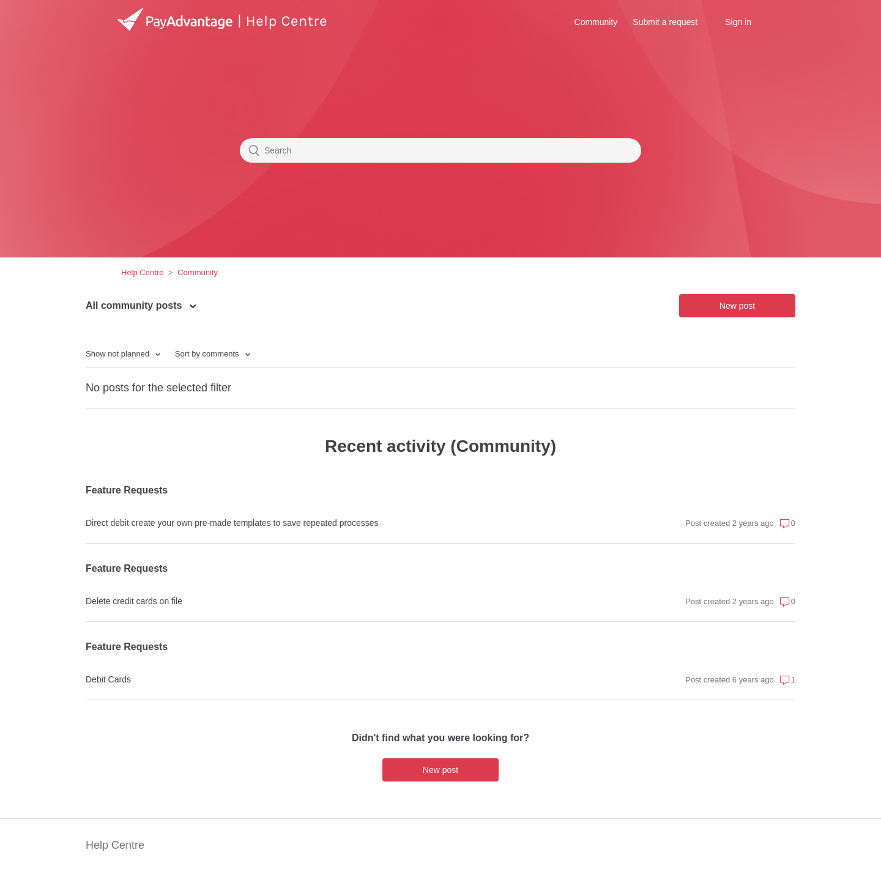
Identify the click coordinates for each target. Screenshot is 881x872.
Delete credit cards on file (134, 601)
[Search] (440, 150)
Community (596, 22)
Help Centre (142, 272)
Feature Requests (127, 490)
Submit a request (665, 22)
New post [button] (737, 306)
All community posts (135, 305)
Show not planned (119, 353)
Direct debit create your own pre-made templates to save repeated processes (232, 523)
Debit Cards (108, 679)
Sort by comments (208, 353)
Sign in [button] (738, 22)
